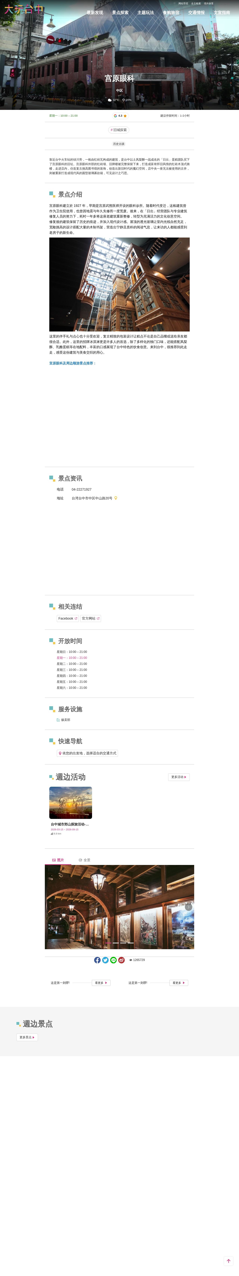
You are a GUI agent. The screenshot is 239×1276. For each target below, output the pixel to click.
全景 (84, 860)
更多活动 (179, 776)
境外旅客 (209, 3)
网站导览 (183, 3)
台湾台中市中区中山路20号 (95, 498)
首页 (5, 22)
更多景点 (27, 1037)
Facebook (67, 618)
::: (174, 3)
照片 (58, 860)
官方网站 (90, 618)
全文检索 (196, 3)
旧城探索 (119, 130)
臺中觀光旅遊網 (23, 9)
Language (222, 3)
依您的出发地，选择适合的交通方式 (87, 753)
